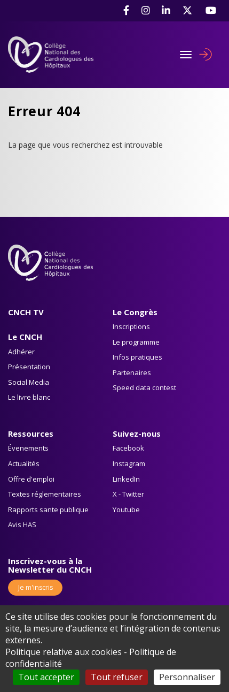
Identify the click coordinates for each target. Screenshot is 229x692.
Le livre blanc (29, 397)
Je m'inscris (35, 587)
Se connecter (206, 55)
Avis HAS (22, 524)
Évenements (28, 448)
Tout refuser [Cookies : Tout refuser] (117, 677)
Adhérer (21, 351)
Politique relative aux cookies (63, 652)
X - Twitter (128, 494)
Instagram (129, 463)
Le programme (136, 342)
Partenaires (132, 372)
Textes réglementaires (44, 494)
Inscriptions (131, 326)
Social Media (28, 382)
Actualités (24, 463)
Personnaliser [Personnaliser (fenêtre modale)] (187, 677)
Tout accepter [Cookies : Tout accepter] (46, 677)
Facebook (128, 448)
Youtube (126, 509)
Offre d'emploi (31, 479)
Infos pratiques (137, 357)
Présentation (29, 366)
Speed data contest (144, 387)
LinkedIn (126, 479)
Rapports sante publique (48, 509)
